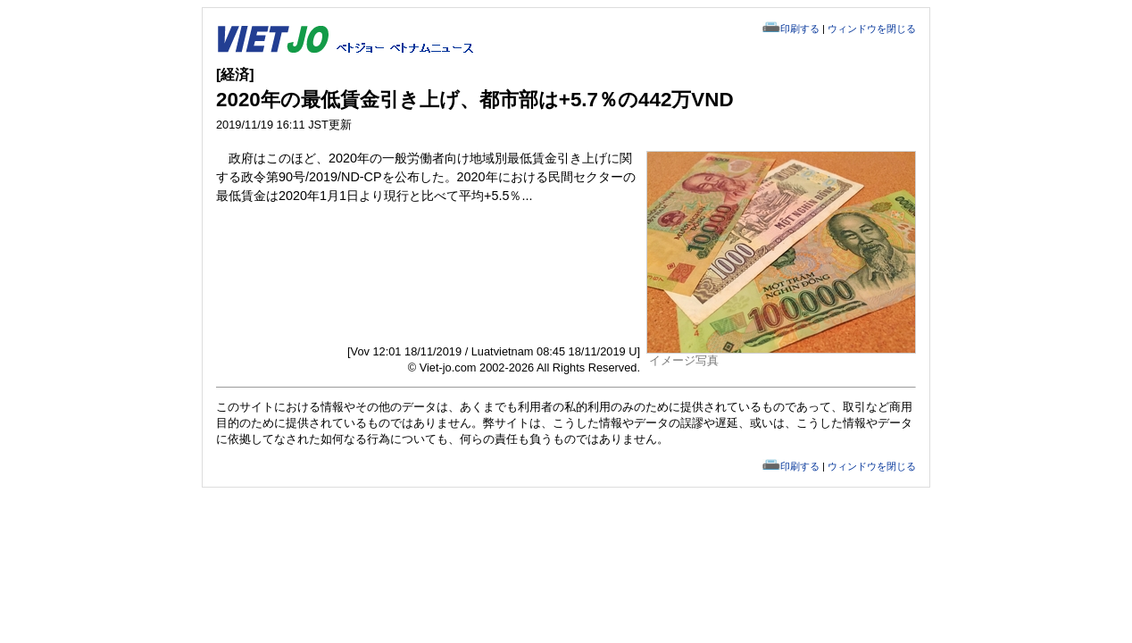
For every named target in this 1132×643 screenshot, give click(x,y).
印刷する (800, 28)
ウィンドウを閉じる (872, 28)
